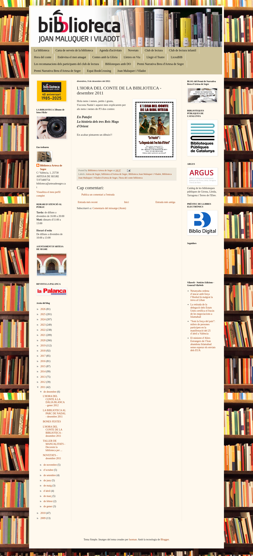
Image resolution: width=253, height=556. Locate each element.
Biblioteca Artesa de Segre (51, 167)
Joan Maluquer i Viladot (131, 70)
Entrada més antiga (165, 202)
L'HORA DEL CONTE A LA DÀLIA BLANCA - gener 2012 (54, 401)
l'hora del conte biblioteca (131, 177)
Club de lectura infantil (182, 50)
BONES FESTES (52, 421)
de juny (47, 480)
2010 (43, 513)
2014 (43, 371)
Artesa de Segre (93, 174)
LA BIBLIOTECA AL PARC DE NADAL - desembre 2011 (54, 413)
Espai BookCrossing (99, 70)
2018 (43, 350)
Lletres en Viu (132, 57)
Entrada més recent (87, 202)
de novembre (50, 464)
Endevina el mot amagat (72, 57)
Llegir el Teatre (156, 57)
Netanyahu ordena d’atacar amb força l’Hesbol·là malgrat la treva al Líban (201, 295)
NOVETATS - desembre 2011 (52, 457)
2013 (43, 376)
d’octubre (48, 470)
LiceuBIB (176, 57)
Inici (126, 202)
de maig (47, 485)
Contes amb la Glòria (104, 57)
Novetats (133, 50)
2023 (43, 324)
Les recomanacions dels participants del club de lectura (66, 64)
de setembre (49, 475)
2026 (43, 309)
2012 (43, 382)
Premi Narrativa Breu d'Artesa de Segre (160, 64)
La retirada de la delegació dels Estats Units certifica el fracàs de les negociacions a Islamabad (202, 310)
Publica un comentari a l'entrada (98, 194)
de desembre (50, 391)
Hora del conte (42, 57)
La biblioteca (41, 50)
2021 (43, 335)
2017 (43, 355)
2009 (43, 518)
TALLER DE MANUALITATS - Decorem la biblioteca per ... (54, 445)
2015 (43, 366)
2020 (43, 340)
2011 (43, 387)
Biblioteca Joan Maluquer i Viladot (145, 174)
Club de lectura (154, 50)
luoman (133, 539)
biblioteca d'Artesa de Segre (114, 174)
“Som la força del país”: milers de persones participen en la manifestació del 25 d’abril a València (202, 327)
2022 (43, 330)
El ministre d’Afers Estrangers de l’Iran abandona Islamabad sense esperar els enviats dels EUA (202, 344)
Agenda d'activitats (110, 50)
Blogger (165, 539)
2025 (43, 314)
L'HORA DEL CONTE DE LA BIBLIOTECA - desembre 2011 (52, 431)
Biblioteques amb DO (118, 64)
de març (47, 496)
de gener (48, 506)
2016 (43, 361)
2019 (43, 345)
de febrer (48, 501)
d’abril (47, 491)
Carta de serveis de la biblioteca (74, 50)
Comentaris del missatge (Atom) (109, 208)
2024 (43, 319)
